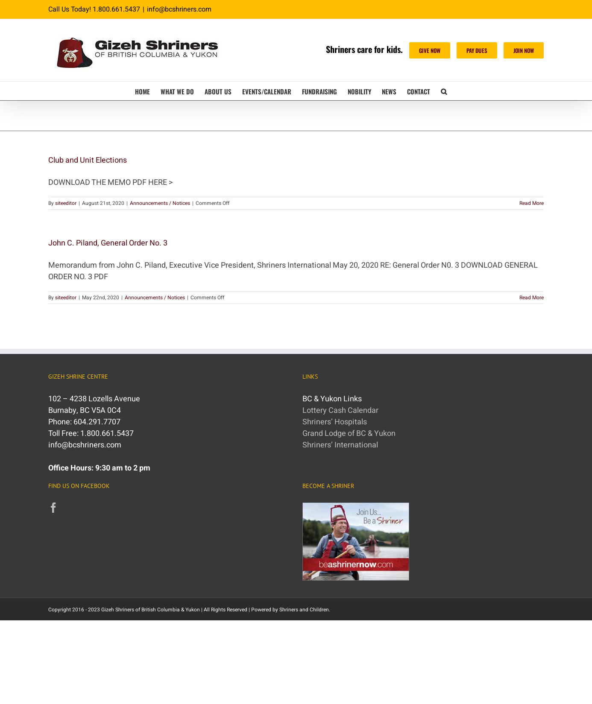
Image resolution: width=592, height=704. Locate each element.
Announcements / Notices (160, 203)
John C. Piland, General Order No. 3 (107, 243)
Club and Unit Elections (87, 160)
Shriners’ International (340, 445)
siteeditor (65, 203)
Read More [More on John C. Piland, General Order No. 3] (531, 297)
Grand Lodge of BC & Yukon (349, 433)
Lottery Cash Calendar (340, 410)
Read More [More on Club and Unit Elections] (531, 203)
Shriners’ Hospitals (334, 422)
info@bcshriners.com (179, 9)
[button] (444, 91)
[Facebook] (53, 507)
